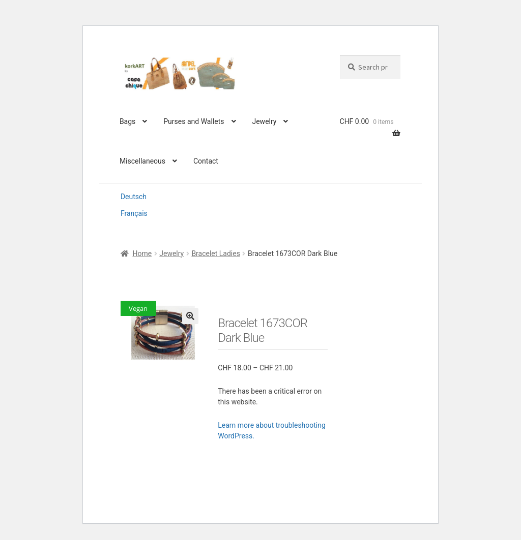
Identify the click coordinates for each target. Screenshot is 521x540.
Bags (127, 121)
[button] (190, 316)
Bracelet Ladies (215, 253)
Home (142, 253)
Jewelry (264, 121)
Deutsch (134, 197)
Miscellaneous (142, 161)
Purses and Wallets (193, 121)
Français (134, 213)
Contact (205, 161)
